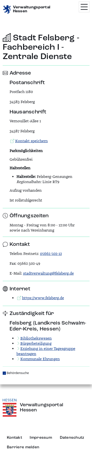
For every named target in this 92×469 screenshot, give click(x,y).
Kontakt (14, 438)
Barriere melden (23, 447)
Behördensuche (18, 373)
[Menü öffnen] (84, 6)
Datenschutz (72, 438)
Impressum (41, 438)
